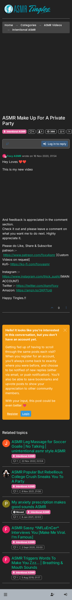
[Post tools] (66, 308)
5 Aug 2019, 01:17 (31, 577)
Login (25, 413)
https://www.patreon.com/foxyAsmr (29, 255)
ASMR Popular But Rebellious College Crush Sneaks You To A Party (37, 477)
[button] (5, 594)
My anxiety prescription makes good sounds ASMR (39, 504)
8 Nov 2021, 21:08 (31, 491)
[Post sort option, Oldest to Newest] (7, 144)
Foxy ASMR (14, 155)
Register (12, 413)
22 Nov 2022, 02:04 (32, 461)
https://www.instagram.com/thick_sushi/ (31, 276)
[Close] (65, 330)
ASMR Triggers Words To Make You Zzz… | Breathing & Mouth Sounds (37, 563)
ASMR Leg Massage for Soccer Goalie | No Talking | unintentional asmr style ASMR (39, 446)
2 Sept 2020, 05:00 (32, 547)
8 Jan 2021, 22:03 (31, 517)
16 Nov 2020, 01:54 (45, 155)
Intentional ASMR (14, 131)
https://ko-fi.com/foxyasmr (30, 264)
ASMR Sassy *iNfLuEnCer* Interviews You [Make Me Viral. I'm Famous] (39, 532)
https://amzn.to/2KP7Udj (34, 290)
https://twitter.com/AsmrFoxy (37, 286)
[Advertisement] (36, 74)
